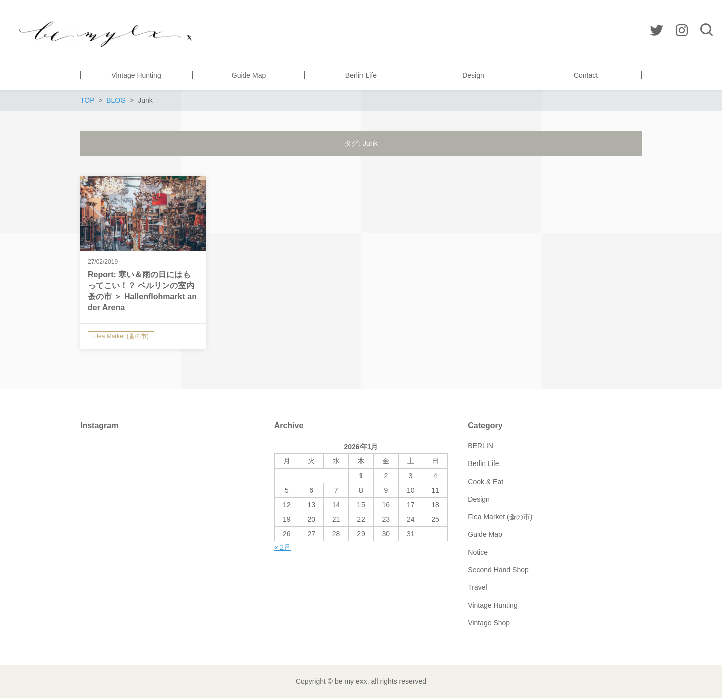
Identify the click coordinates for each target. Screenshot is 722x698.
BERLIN (480, 446)
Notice (478, 552)
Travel (477, 587)
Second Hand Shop (498, 570)
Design (479, 499)
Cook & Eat (485, 482)
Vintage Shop (489, 623)
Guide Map (485, 534)
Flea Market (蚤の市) (500, 517)
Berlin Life (483, 463)
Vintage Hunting (492, 605)
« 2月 (282, 547)
